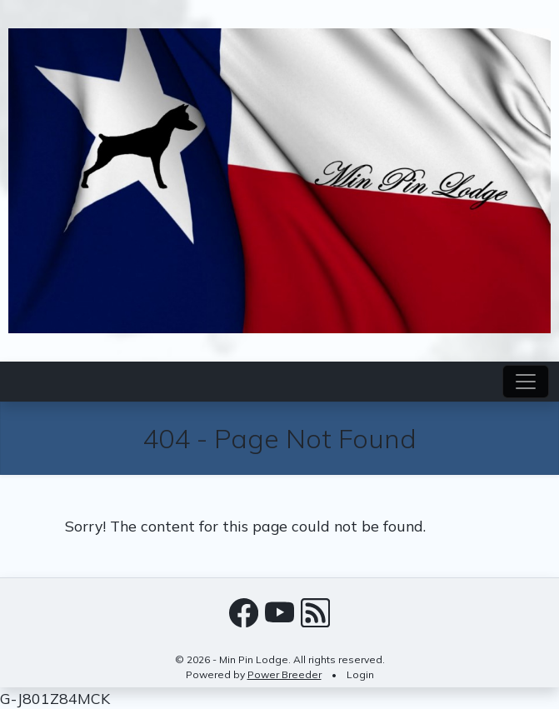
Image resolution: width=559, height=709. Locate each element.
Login (360, 674)
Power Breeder (284, 674)
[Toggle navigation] (525, 381)
